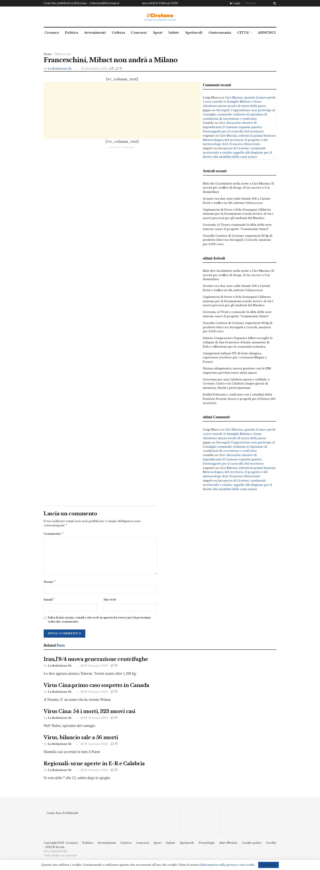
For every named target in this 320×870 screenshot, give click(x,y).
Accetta (268, 865)
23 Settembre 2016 (94, 68)
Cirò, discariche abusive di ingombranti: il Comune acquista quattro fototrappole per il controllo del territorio (233, 127)
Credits (271, 844)
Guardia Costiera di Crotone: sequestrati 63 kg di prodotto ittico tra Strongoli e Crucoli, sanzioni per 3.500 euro (237, 240)
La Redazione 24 (59, 68)
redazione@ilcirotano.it (104, 3)
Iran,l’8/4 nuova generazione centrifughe (96, 661)
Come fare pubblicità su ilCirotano (65, 3)
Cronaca (51, 32)
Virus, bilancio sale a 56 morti (81, 739)
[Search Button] (274, 3)
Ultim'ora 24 (62, 54)
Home (47, 54)
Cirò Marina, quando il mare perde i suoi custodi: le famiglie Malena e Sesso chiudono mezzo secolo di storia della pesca (239, 102)
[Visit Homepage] (160, 16)
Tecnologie (206, 844)
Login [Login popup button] (235, 3)
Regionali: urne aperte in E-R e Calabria (94, 765)
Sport (157, 32)
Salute (174, 32)
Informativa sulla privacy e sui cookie (227, 865)
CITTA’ (243, 32)
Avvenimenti (95, 32)
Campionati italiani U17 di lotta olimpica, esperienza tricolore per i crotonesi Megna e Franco (235, 358)
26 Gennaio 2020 (94, 667)
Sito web (109, 601)
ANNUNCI (267, 32)
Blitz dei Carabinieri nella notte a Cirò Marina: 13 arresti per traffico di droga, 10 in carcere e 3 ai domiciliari (238, 188)
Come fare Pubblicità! (62, 814)
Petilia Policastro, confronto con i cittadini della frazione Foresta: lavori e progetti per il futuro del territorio (239, 399)
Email (49, 601)
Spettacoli (193, 32)
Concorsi (139, 32)
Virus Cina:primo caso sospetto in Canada (96, 687)
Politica (71, 32)
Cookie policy (252, 844)
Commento (54, 534)
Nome (50, 583)
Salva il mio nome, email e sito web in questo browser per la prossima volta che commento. (99, 621)
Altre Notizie (228, 844)
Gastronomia (220, 32)
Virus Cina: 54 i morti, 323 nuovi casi (89, 713)
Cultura (118, 32)
